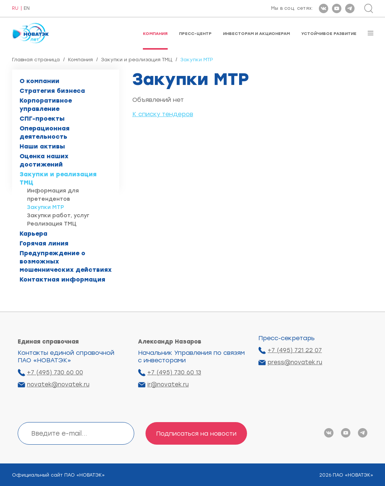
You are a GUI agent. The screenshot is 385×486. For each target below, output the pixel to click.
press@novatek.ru (295, 362)
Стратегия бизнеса (52, 90)
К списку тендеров (162, 114)
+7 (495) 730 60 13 (174, 372)
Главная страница (36, 59)
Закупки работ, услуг (58, 215)
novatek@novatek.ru (58, 384)
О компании (39, 81)
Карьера (33, 233)
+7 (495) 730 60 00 (55, 372)
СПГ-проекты (42, 118)
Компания (155, 33)
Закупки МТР (45, 207)
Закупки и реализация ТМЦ (136, 59)
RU (15, 8)
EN (27, 8)
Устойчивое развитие (328, 33)
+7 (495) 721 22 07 (295, 350)
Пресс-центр (195, 33)
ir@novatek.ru (168, 384)
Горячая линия (44, 243)
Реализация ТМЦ (51, 224)
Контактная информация (62, 279)
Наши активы (42, 146)
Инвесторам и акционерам (256, 33)
